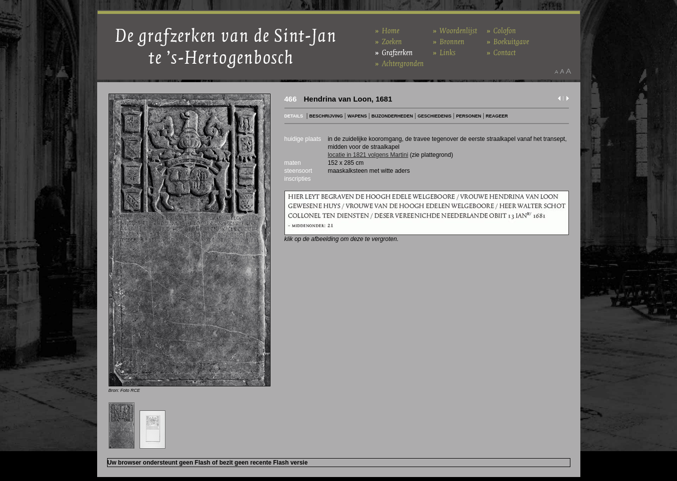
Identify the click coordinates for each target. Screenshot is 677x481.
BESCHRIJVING (326, 116)
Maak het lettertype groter (568, 71)
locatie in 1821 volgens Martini (368, 154)
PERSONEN (468, 116)
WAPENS (357, 116)
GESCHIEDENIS (434, 116)
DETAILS (293, 116)
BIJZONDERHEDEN (392, 116)
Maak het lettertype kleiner (556, 71)
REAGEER (497, 116)
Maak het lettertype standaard (562, 71)
